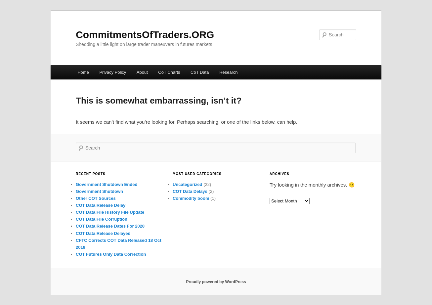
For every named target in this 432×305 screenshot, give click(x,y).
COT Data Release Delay (100, 205)
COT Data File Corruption (101, 219)
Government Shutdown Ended (106, 184)
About (142, 72)
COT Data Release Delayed (103, 233)
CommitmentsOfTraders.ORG (145, 34)
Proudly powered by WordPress (216, 282)
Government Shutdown (99, 191)
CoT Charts (169, 72)
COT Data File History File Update (110, 212)
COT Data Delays (190, 191)
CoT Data (200, 72)
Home (83, 72)
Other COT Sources (96, 198)
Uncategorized (187, 184)
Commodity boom (191, 198)
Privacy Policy (112, 72)
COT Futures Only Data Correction (111, 254)
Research (228, 72)
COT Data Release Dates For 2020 (110, 226)
